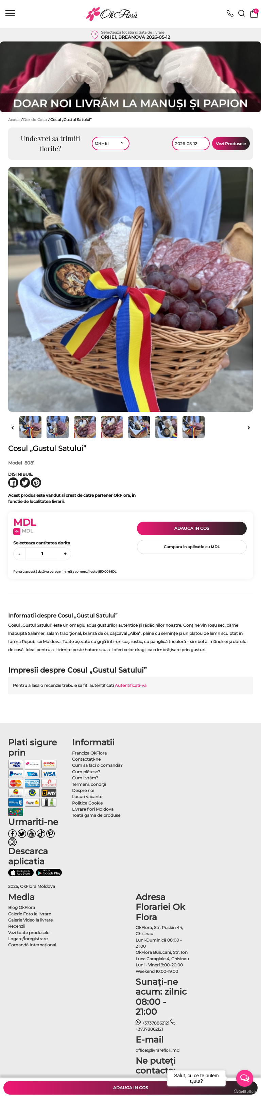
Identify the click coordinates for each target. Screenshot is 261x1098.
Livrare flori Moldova (93, 809)
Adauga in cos (191, 528)
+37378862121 (152, 1023)
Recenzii (16, 926)
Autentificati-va (130, 685)
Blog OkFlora (21, 907)
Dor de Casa (35, 119)
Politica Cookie (87, 803)
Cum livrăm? (85, 777)
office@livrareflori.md (157, 1050)
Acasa (14, 119)
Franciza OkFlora (89, 753)
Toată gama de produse (96, 815)
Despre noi (83, 790)
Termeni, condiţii (89, 784)
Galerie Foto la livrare (29, 913)
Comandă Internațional (32, 944)
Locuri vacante (87, 796)
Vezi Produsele (231, 143)
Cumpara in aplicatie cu (192, 546)
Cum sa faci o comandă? (97, 765)
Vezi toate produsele (28, 932)
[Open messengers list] (244, 1078)
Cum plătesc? (86, 771)
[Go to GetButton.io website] (245, 1091)
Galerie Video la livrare (30, 920)
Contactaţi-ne (86, 759)
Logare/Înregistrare (28, 938)
